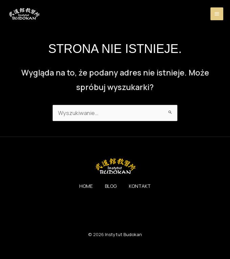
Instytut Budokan (123, 237)
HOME (82, 188)
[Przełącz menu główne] (216, 14)
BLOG (111, 188)
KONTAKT (143, 188)
